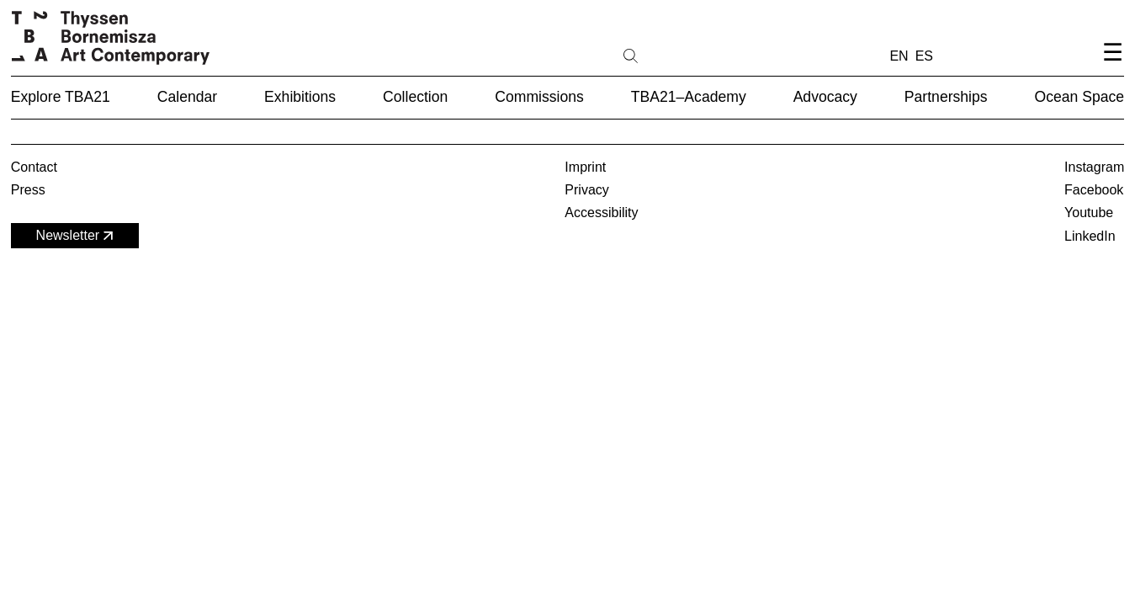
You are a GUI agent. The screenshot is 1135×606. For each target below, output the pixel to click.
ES (924, 56)
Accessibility (601, 212)
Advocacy (825, 96)
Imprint (585, 167)
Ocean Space (1080, 96)
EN (898, 56)
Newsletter (76, 236)
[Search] (684, 55)
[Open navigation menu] (1112, 66)
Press (28, 190)
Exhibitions (300, 96)
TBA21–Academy (688, 96)
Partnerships (946, 96)
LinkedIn (1090, 236)
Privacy (586, 190)
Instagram (1094, 167)
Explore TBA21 (60, 96)
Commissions (539, 96)
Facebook (1093, 190)
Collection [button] (415, 96)
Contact (34, 167)
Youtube (1088, 212)
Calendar (187, 96)
